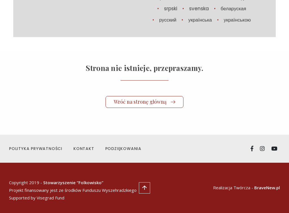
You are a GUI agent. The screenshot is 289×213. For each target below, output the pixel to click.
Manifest (193, 16)
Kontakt (83, 148)
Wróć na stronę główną (144, 101)
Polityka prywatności (35, 148)
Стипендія (239, 16)
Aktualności (141, 16)
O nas (216, 16)
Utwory (169, 16)
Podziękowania (123, 148)
